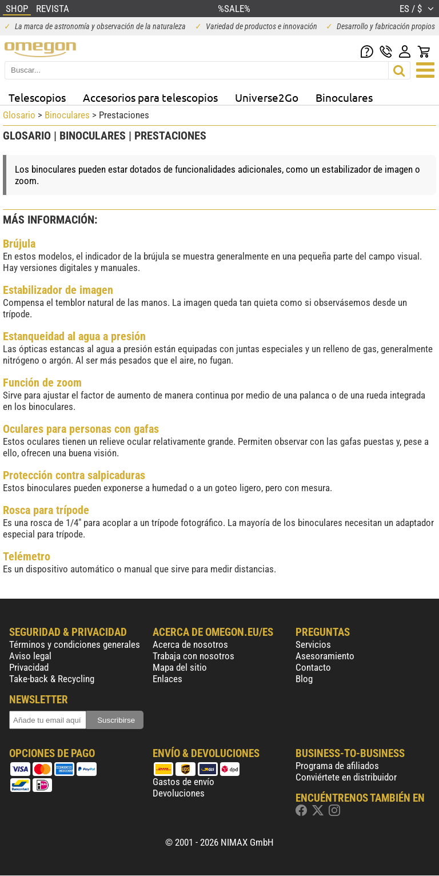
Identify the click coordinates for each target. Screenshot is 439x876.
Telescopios (37, 97)
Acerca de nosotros (190, 644)
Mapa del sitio (180, 667)
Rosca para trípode (46, 510)
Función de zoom (42, 382)
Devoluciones (179, 793)
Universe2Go (266, 97)
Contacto (313, 667)
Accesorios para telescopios (150, 97)
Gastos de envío (183, 781)
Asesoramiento (325, 656)
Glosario (19, 115)
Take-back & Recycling (51, 678)
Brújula (19, 243)
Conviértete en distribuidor (346, 777)
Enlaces (167, 678)
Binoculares (344, 97)
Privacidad (29, 667)
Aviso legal (30, 656)
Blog (304, 678)
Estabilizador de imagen (58, 290)
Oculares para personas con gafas (81, 429)
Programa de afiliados (337, 765)
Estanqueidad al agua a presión (74, 336)
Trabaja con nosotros (193, 656)
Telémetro (26, 556)
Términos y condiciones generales (74, 644)
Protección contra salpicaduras (74, 475)
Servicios (313, 644)
